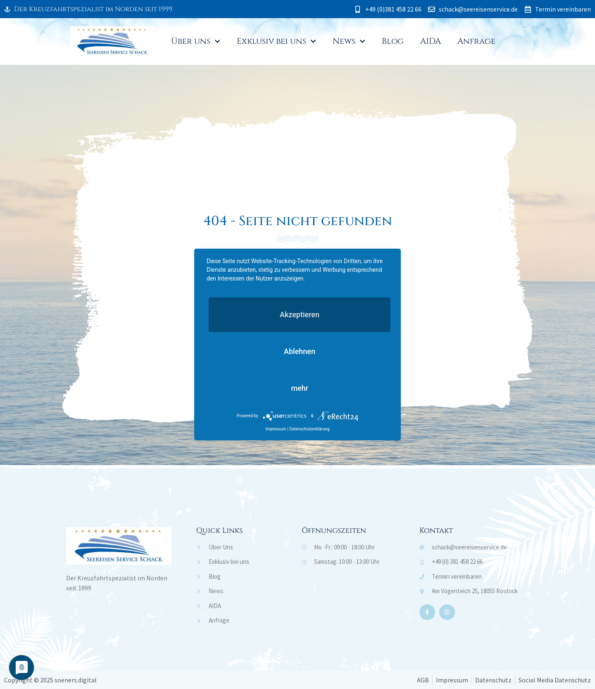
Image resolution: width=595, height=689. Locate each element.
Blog (393, 41)
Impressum (275, 429)
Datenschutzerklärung (309, 429)
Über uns (195, 41)
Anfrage (476, 41)
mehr (299, 388)
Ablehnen (299, 351)
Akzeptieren (299, 314)
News (349, 41)
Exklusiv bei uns (276, 41)
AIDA (430, 41)
